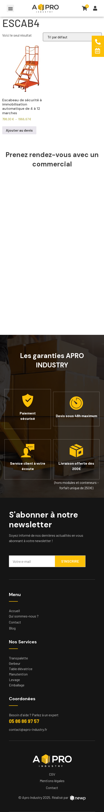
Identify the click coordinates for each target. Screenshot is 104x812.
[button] (10, 8)
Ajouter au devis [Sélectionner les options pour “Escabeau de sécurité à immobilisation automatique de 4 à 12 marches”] (19, 130)
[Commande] (72, 37)
